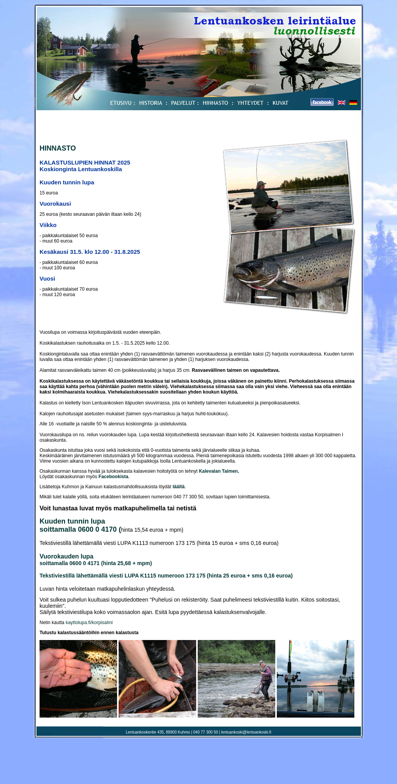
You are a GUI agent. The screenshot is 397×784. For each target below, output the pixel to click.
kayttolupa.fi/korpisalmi (89, 622)
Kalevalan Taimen (218, 471)
